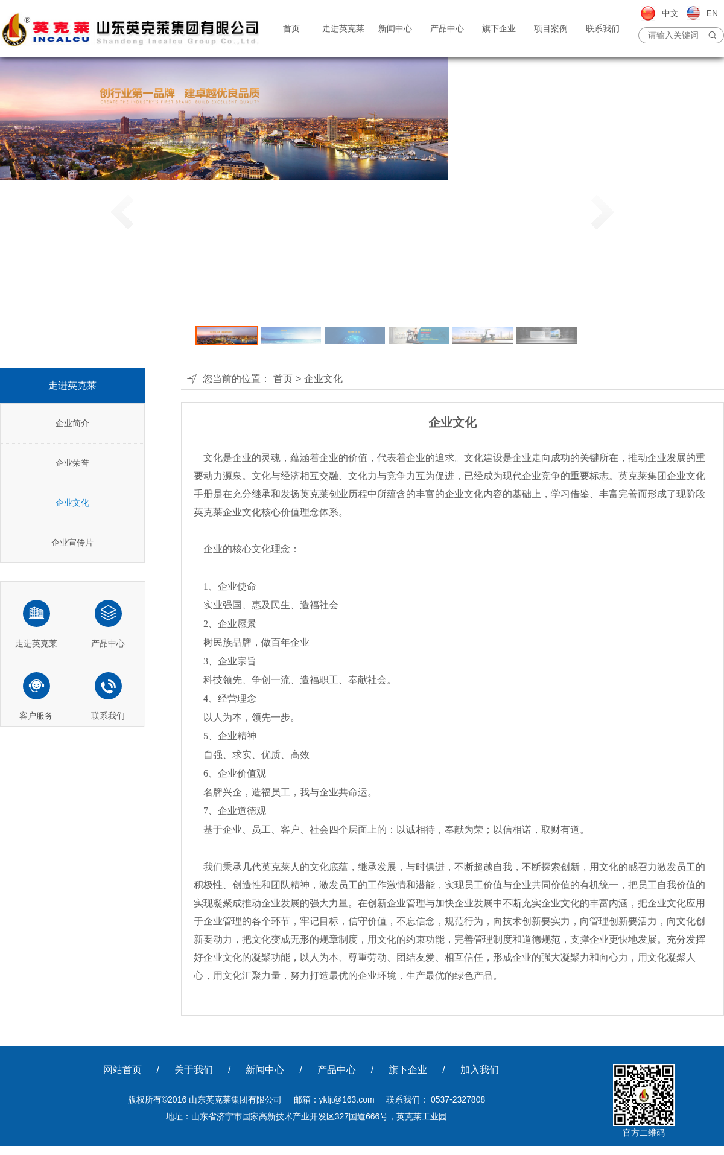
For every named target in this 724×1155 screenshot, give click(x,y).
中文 (670, 13)
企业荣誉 (72, 463)
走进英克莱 (343, 28)
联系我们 (603, 28)
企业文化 (72, 503)
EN (712, 13)
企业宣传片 (72, 542)
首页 (291, 28)
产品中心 (447, 28)
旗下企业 (499, 28)
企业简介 (72, 423)
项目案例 (551, 28)
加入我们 (479, 1069)
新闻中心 (395, 28)
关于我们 (193, 1069)
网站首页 (122, 1069)
